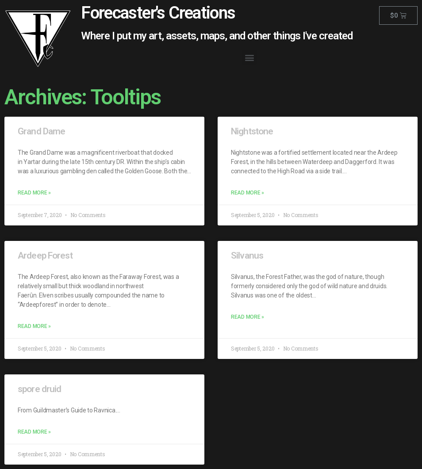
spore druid (39, 389)
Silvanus (247, 255)
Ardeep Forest (45, 255)
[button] (249, 57)
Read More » (34, 193)
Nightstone (252, 131)
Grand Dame (41, 131)
